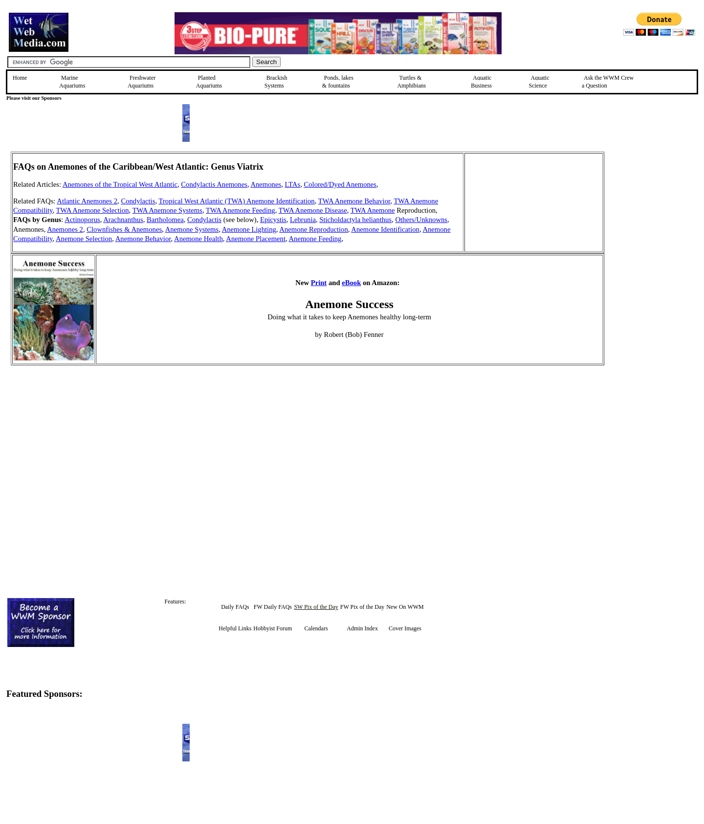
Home (20, 77)
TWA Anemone (373, 210)
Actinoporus (82, 219)
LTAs (292, 184)
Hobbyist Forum (272, 628)
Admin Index (362, 628)
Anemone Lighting (249, 229)
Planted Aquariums (209, 81)
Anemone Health (198, 239)
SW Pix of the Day (316, 606)
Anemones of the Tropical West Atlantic (120, 184)
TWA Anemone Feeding (240, 210)
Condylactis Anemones (214, 184)
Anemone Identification (385, 229)
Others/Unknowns (421, 219)
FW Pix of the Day (362, 606)
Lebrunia (303, 219)
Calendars (316, 628)
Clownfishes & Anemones (124, 229)
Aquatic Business (481, 81)
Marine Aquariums (72, 81)
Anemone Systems (192, 229)
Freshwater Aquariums (141, 81)
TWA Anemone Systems (167, 210)
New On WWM (404, 606)
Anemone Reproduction (313, 229)
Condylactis (138, 201)
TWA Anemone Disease (313, 210)
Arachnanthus (123, 219)
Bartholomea (165, 219)
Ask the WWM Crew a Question (608, 81)
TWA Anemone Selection (92, 210)
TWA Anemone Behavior (354, 201)
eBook (351, 283)
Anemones (265, 184)
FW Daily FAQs (273, 606)
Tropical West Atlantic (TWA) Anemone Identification (236, 201)
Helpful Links (235, 628)
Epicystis (273, 219)
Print (319, 283)
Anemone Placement (256, 239)
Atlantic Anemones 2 (87, 201)
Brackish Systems (275, 81)
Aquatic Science (539, 81)
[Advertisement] (653, 221)
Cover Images (405, 628)
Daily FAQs (235, 606)
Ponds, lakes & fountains (337, 81)
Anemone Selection (84, 239)
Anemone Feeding (315, 239)
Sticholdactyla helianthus (355, 219)
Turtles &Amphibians (411, 81)
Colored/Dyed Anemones (340, 184)
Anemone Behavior (143, 239)
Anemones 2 (65, 229)
